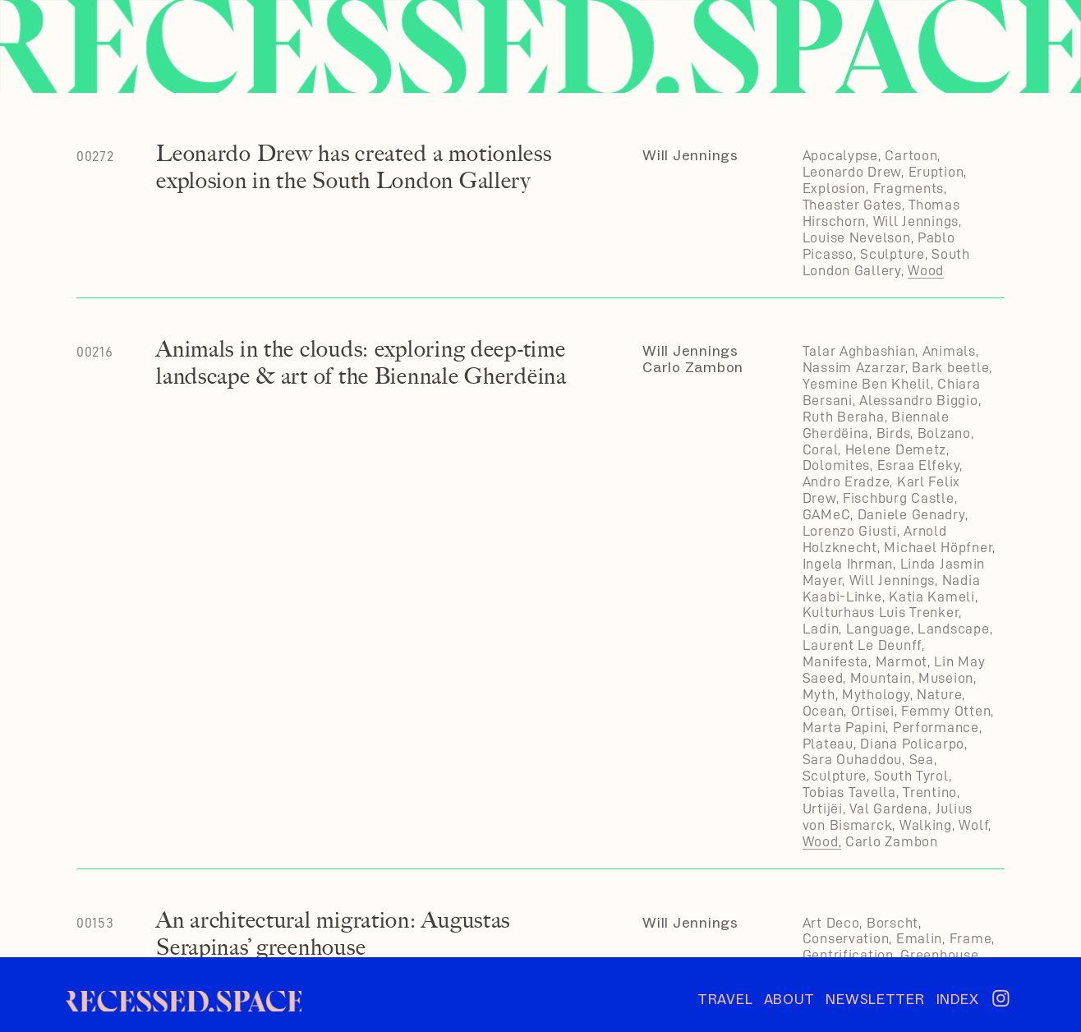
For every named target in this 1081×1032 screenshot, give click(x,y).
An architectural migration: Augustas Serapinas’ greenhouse (333, 933)
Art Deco (831, 922)
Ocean (823, 710)
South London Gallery (886, 262)
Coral (821, 449)
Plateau (828, 743)
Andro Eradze (846, 481)
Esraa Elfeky (918, 465)
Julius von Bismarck (888, 816)
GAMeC (827, 514)
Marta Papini (844, 727)
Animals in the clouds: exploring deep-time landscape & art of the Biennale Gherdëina (361, 362)
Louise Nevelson (857, 237)
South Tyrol (911, 775)
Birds (893, 433)
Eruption (936, 171)
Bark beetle (950, 367)
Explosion (835, 188)
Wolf (973, 825)
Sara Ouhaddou (852, 759)
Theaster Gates (852, 204)
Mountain (881, 677)
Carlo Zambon (692, 367)
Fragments (909, 188)
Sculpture (892, 253)
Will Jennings (690, 155)
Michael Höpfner (938, 547)
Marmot (901, 661)
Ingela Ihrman (848, 563)
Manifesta (836, 661)
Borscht (892, 922)
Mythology (876, 694)
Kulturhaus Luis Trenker (881, 612)
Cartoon (911, 155)
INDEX (957, 999)
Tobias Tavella (849, 792)
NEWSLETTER (881, 999)
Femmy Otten (946, 710)
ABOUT (789, 999)
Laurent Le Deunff (862, 645)
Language (878, 628)
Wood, (822, 841)
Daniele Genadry (911, 514)
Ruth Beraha (844, 416)
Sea (921, 759)
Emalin (919, 938)
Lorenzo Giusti (850, 530)
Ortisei (873, 710)
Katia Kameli (932, 596)
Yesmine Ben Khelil (867, 383)
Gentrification (848, 954)
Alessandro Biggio (918, 400)
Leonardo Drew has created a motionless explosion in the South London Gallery (354, 167)
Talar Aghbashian (859, 350)
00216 (94, 351)
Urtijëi (823, 808)
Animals (949, 350)
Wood (926, 270)
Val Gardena (888, 808)
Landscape (954, 628)
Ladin (821, 628)
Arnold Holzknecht (875, 539)
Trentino (930, 792)
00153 (95, 922)
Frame (971, 938)
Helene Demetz (895, 449)
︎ (1001, 999)
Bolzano (944, 433)
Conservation (846, 938)
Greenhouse (939, 954)
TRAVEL (724, 999)
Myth (819, 694)
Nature (939, 694)
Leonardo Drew (852, 171)
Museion (945, 677)
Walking (925, 825)
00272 (95, 156)
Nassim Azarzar (854, 367)
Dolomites (837, 465)
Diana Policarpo (912, 743)
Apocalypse (840, 155)
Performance (936, 727)
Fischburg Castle (898, 498)
